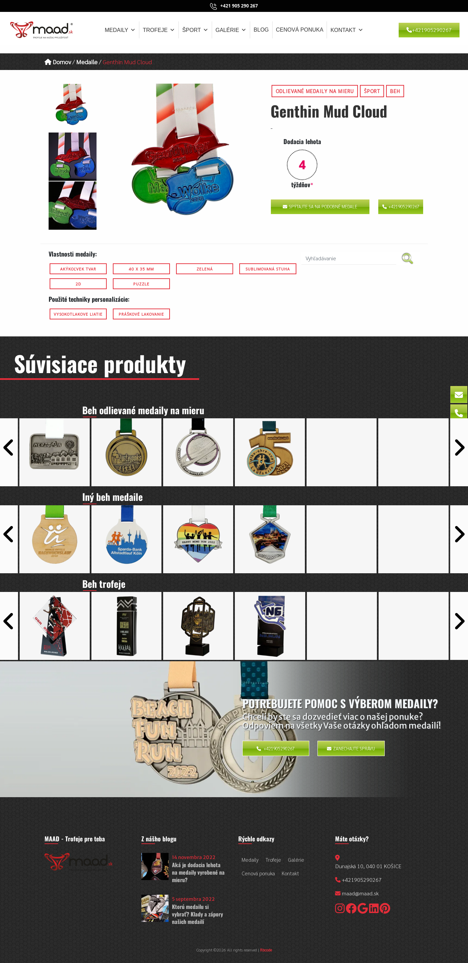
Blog (261, 30)
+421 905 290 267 (239, 6)
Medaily (120, 29)
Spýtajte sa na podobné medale (320, 206)
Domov (58, 62)
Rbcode (266, 949)
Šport (195, 29)
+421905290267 (429, 29)
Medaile (87, 62)
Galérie (230, 29)
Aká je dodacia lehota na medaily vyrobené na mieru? (198, 872)
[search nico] (348, 258)
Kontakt (346, 29)
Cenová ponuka (300, 30)
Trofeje (159, 29)
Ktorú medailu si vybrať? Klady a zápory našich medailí (197, 914)
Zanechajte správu (351, 748)
